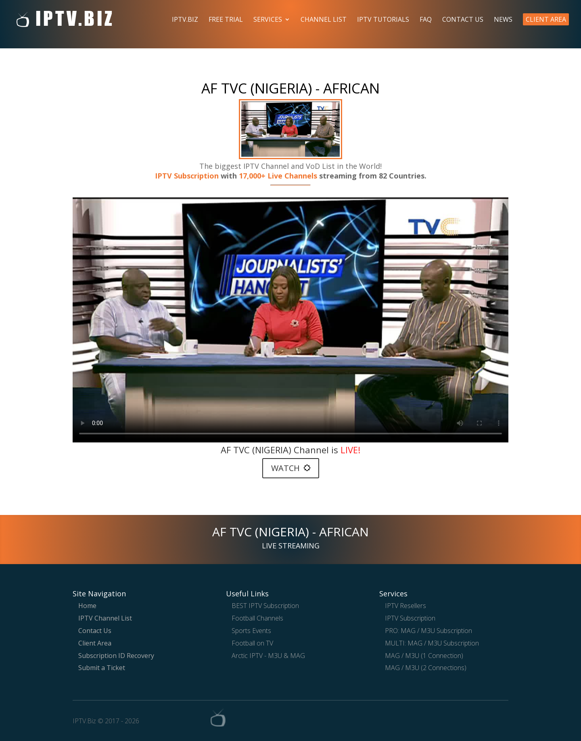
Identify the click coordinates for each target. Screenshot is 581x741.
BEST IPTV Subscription (265, 605)
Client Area (546, 19)
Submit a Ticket (101, 667)
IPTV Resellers (405, 605)
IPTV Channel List (105, 618)
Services (267, 20)
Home (87, 605)
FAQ (426, 20)
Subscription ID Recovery (116, 655)
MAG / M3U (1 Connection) (424, 655)
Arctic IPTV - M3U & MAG (268, 655)
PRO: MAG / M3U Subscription (428, 630)
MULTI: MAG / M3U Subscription (432, 643)
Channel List (324, 20)
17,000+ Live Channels (279, 176)
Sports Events (251, 630)
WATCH (290, 468)
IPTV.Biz (185, 20)
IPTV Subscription (187, 176)
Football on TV (252, 643)
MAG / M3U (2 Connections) (425, 667)
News (503, 20)
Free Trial (226, 20)
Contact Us (462, 20)
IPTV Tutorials (383, 20)
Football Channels (257, 618)
